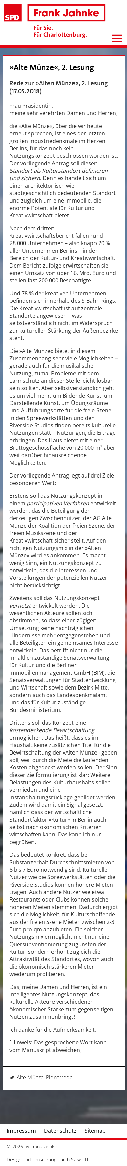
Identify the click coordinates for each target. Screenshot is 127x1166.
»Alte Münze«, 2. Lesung (51, 67)
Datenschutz (60, 1131)
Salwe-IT (80, 1159)
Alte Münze (30, 1077)
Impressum (21, 1131)
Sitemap (95, 1131)
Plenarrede (59, 1077)
